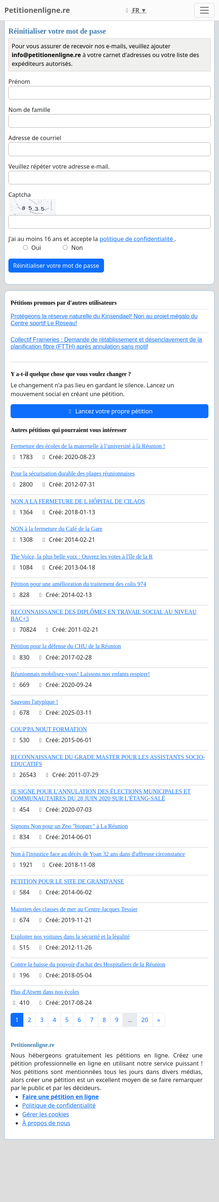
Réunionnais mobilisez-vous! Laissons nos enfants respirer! (80, 674)
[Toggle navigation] (204, 10)
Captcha (19, 195)
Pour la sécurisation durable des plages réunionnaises (73, 473)
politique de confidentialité (137, 239)
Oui (36, 248)
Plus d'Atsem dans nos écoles (45, 992)
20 (144, 1020)
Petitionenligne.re (37, 10)
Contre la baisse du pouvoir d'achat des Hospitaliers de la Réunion (88, 964)
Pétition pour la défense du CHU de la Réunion (66, 646)
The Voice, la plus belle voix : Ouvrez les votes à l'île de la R (82, 556)
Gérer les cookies (45, 1114)
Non (77, 248)
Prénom (19, 82)
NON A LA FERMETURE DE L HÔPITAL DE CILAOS (78, 501)
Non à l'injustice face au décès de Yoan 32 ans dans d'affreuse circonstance (98, 854)
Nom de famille (29, 110)
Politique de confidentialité (59, 1105)
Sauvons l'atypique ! (34, 702)
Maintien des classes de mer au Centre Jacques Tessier (74, 909)
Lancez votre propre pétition (109, 411)
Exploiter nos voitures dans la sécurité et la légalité (70, 937)
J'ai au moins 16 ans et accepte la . (92, 239)
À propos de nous (46, 1123)
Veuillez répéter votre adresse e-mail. (59, 166)
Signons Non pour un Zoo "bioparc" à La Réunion (69, 826)
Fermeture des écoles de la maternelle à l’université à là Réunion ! (88, 446)
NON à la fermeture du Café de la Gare (56, 529)
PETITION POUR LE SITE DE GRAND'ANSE (67, 881)
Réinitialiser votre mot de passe (56, 266)
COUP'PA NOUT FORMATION (49, 729)
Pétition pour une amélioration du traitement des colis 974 (78, 584)
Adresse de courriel (34, 138)
